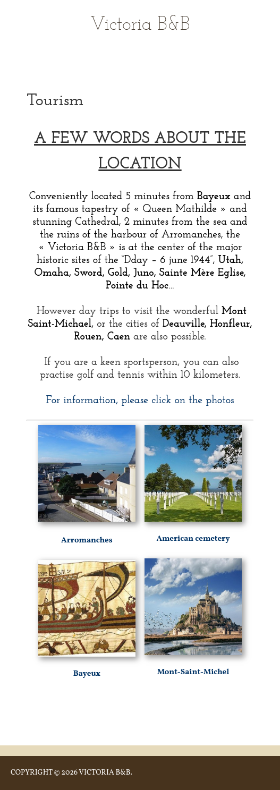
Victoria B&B (140, 25)
